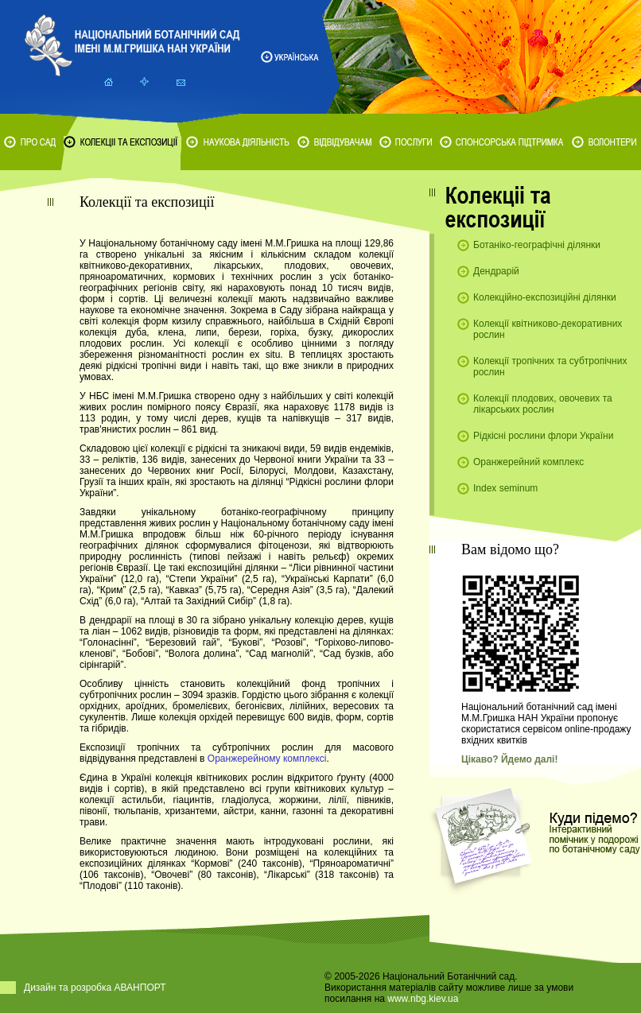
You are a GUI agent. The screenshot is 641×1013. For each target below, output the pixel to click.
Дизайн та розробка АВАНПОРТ (95, 987)
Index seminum (505, 488)
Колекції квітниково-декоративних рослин (547, 329)
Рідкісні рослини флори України (543, 435)
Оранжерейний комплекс (528, 462)
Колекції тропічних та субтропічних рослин (550, 366)
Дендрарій (496, 271)
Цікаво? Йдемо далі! (509, 759)
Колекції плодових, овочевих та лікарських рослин (542, 404)
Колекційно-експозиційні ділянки (544, 297)
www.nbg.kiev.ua (422, 998)
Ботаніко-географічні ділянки (536, 244)
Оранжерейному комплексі (267, 758)
